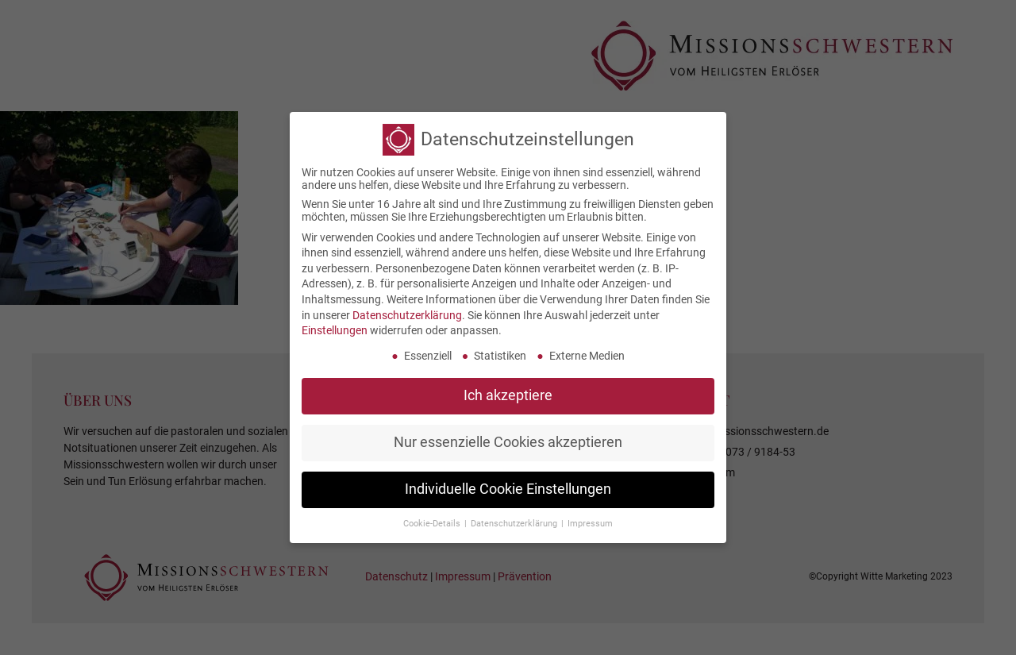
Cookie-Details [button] (433, 519)
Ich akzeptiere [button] (508, 391)
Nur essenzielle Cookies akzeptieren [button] (508, 437)
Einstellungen (335, 326)
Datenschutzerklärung (407, 310)
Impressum (590, 519)
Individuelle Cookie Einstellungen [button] (508, 484)
